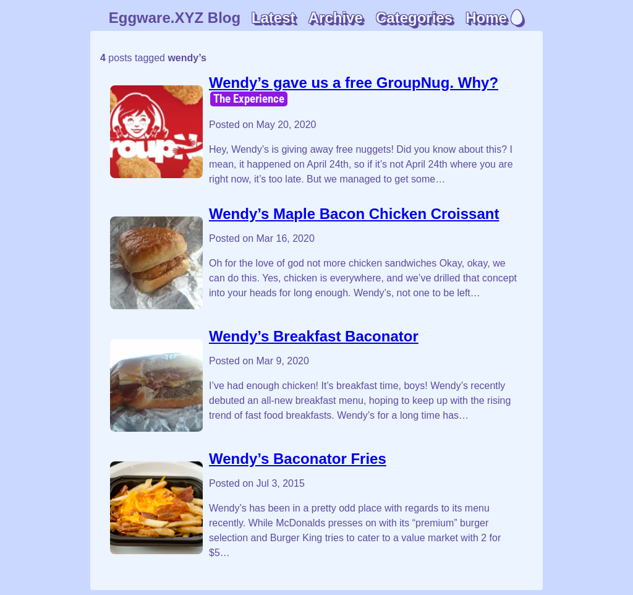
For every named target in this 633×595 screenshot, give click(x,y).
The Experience (248, 99)
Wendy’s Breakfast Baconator (313, 336)
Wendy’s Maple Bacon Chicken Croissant (354, 213)
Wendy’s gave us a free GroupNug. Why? (353, 82)
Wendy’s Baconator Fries (297, 458)
